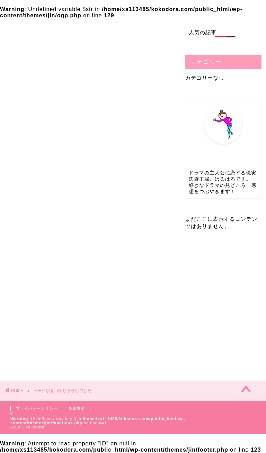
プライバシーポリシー (36, 408)
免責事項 (76, 408)
